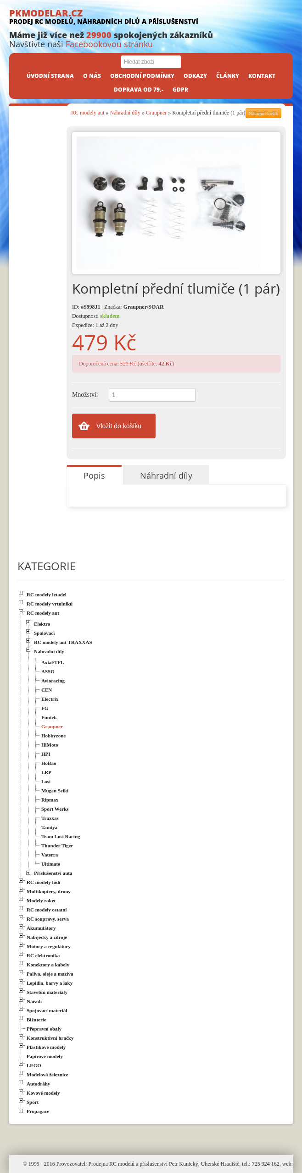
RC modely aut (88, 112)
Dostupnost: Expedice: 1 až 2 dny (96, 320)
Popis (94, 475)
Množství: (85, 394)
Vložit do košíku (118, 426)
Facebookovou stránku (109, 43)
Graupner (156, 112)
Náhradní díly (125, 112)
